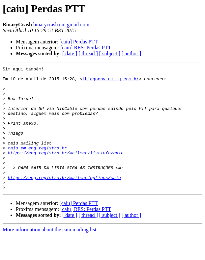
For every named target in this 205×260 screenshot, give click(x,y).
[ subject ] (109, 53)
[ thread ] (88, 53)
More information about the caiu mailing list (49, 254)
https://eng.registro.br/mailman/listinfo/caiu (66, 170)
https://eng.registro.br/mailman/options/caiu (64, 200)
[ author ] (131, 53)
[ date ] (69, 53)
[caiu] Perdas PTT (78, 41)
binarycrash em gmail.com (61, 24)
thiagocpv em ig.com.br (110, 82)
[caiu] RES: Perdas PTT (85, 47)
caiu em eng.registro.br (37, 165)
